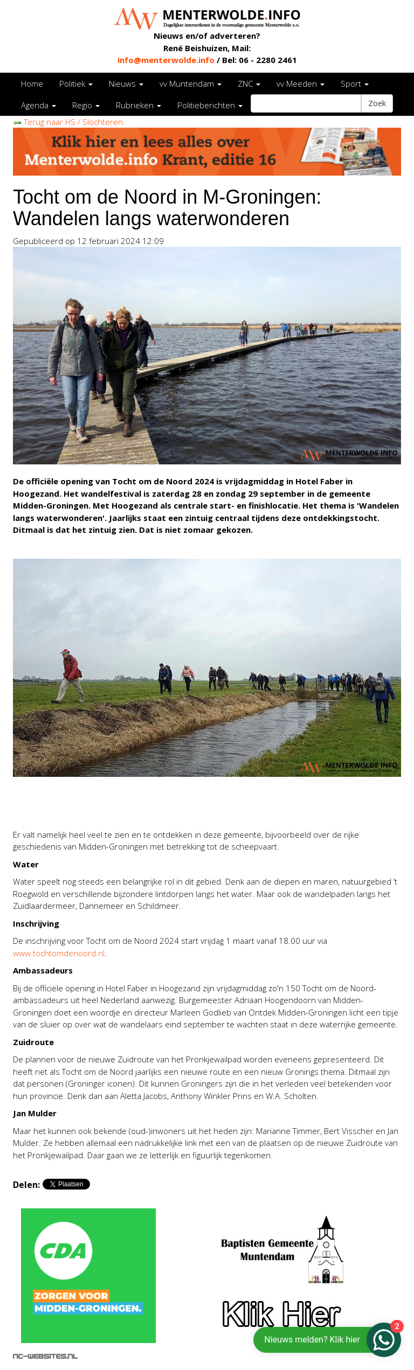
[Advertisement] (139, 804)
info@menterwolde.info (166, 59)
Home (32, 83)
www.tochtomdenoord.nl (59, 953)
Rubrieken (138, 105)
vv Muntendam (191, 83)
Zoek (377, 103)
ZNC (249, 83)
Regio (86, 105)
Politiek (76, 83)
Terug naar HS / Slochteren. (69, 121)
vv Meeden (301, 83)
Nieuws (126, 83)
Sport (355, 83)
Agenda (38, 105)
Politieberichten (210, 105)
